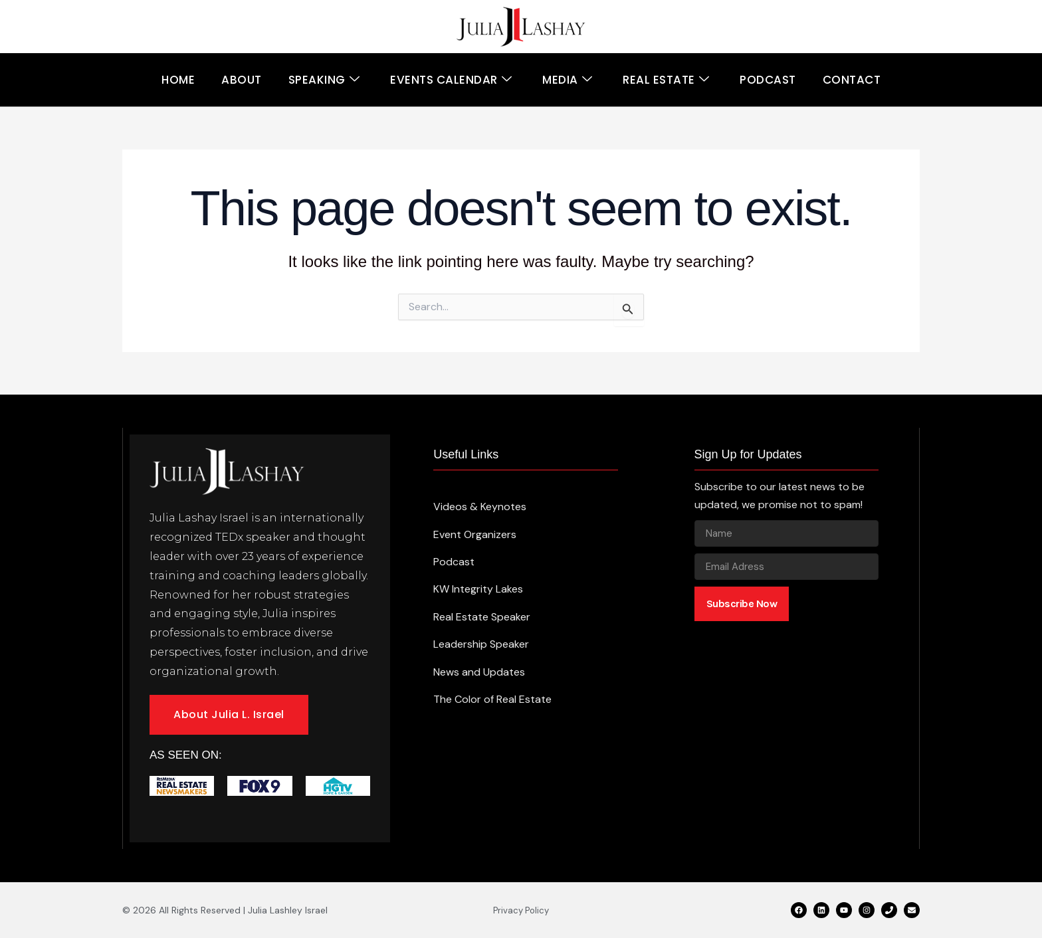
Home (178, 80)
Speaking (324, 80)
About (241, 80)
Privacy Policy (521, 910)
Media (567, 80)
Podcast (768, 80)
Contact (852, 80)
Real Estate (666, 80)
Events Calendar (451, 80)
